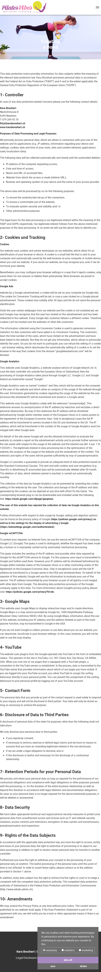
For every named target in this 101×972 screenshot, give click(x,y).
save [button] (52, 966)
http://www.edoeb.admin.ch (16, 889)
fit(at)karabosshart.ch (12, 123)
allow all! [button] (68, 959)
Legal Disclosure (26, 958)
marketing (86, 950)
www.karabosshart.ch (12, 127)
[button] (97, 7)
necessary (50, 950)
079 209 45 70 (10, 119)
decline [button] (83, 966)
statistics (68, 950)
